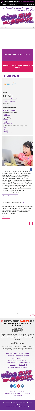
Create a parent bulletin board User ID (17, 360)
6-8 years (5, 129)
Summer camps (7, 115)
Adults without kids (7, 133)
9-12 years (5, 130)
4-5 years (5, 127)
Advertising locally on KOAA (12, 393)
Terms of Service (17, 395)
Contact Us (22, 365)
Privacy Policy (27, 393)
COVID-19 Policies (10, 362)
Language (5, 122)
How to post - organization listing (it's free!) (17, 353)
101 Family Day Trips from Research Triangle (17, 66)
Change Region (13, 4)
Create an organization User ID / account (17, 355)
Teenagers (5, 131)
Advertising (13, 365)
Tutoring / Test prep (7, 121)
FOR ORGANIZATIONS (26, 4)
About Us (13, 391)
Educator (5, 109)
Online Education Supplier (9, 110)
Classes (5, 114)
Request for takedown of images (17, 367)
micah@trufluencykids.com (9, 101)
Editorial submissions (24, 362)
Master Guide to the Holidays (17, 55)
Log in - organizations (17, 358)
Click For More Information (10, 196)
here (24, 202)
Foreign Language (7, 123)
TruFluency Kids (10, 75)
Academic (5, 119)
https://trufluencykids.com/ (9, 99)
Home (4, 4)
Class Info (6, 217)
